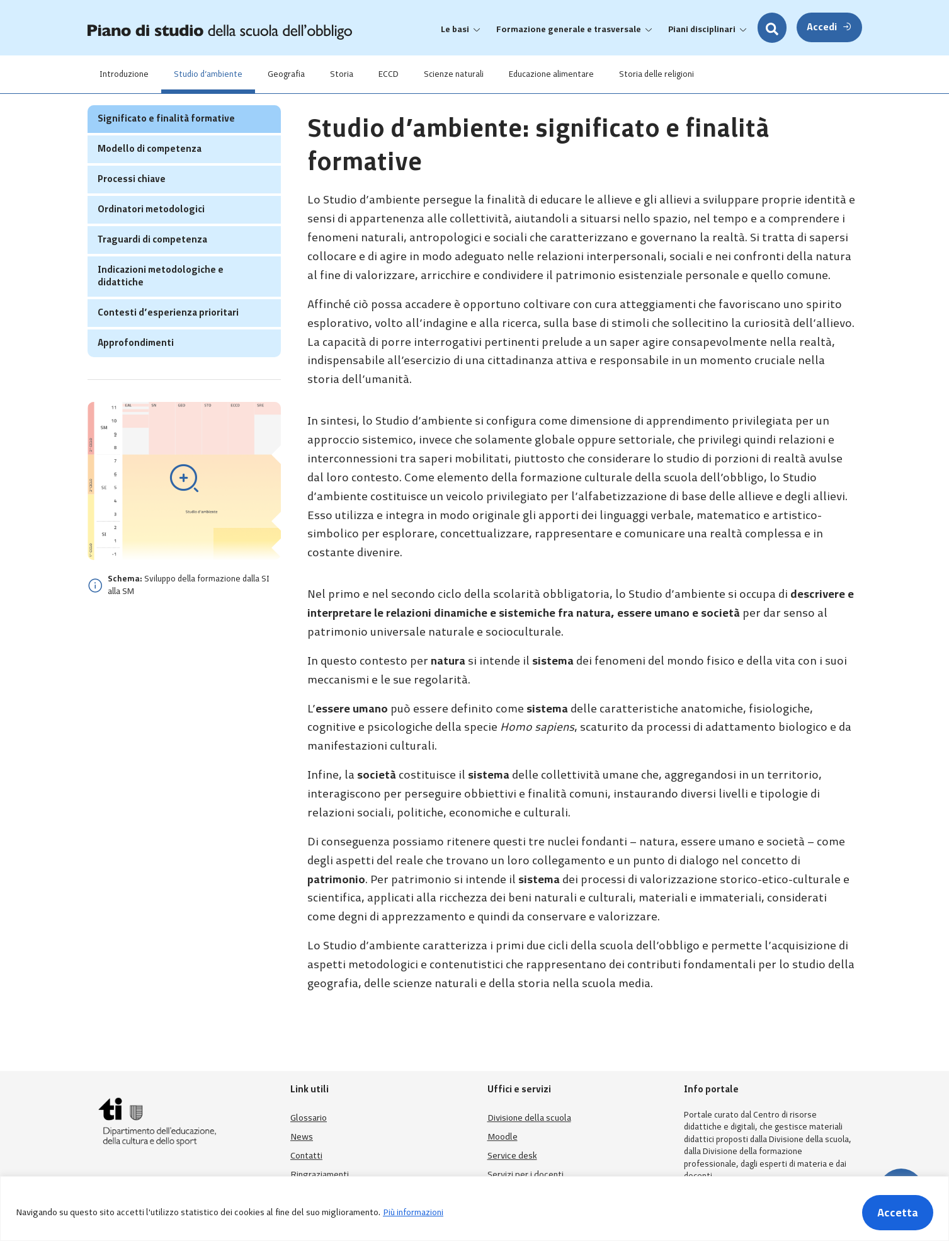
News (301, 1136)
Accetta (897, 1213)
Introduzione (124, 74)
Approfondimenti (136, 367)
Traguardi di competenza (152, 264)
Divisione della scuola (529, 1117)
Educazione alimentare (551, 74)
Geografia (286, 74)
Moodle (502, 1136)
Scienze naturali (454, 74)
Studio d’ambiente (208, 74)
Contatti (306, 1155)
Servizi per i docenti (525, 1174)
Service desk (512, 1155)
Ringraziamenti (319, 1174)
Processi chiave (132, 203)
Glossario (308, 1117)
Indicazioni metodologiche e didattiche (161, 300)
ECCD (389, 74)
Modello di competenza (150, 173)
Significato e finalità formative (166, 143)
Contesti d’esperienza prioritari (168, 337)
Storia (342, 74)
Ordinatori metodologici (151, 233)
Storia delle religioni (657, 74)
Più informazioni (413, 1212)
